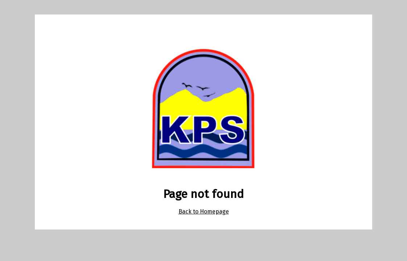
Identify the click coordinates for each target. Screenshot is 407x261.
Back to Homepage (203, 211)
